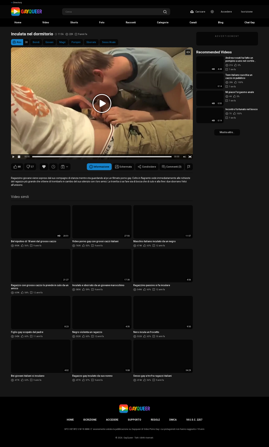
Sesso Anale (109, 42)
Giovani (49, 42)
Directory (16, 2)
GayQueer (128, 438)
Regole (155, 419)
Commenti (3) (172, 166)
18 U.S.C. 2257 (194, 419)
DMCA (173, 419)
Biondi (36, 42)
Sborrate (91, 42)
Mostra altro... (227, 132)
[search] (165, 12)
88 (17, 166)
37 (30, 166)
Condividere (147, 166)
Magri (62, 42)
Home (70, 419)
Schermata (123, 166)
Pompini (76, 42)
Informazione (99, 166)
